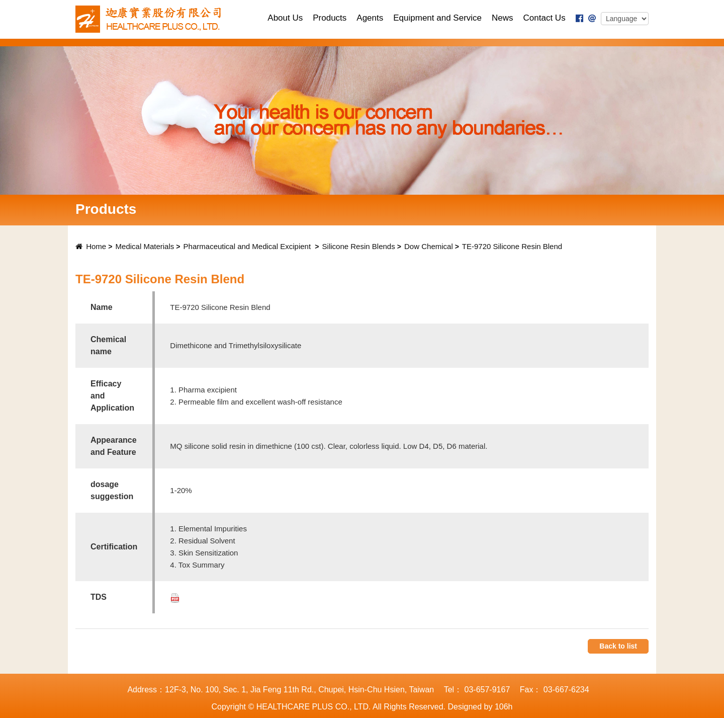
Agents (369, 18)
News (502, 18)
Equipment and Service (437, 18)
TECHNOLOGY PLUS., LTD (151, 19)
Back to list (618, 646)
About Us (285, 18)
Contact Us (544, 18)
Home (90, 246)
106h (504, 706)
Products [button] (329, 18)
